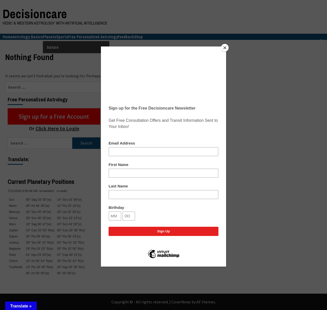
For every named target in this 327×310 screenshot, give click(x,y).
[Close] (225, 48)
